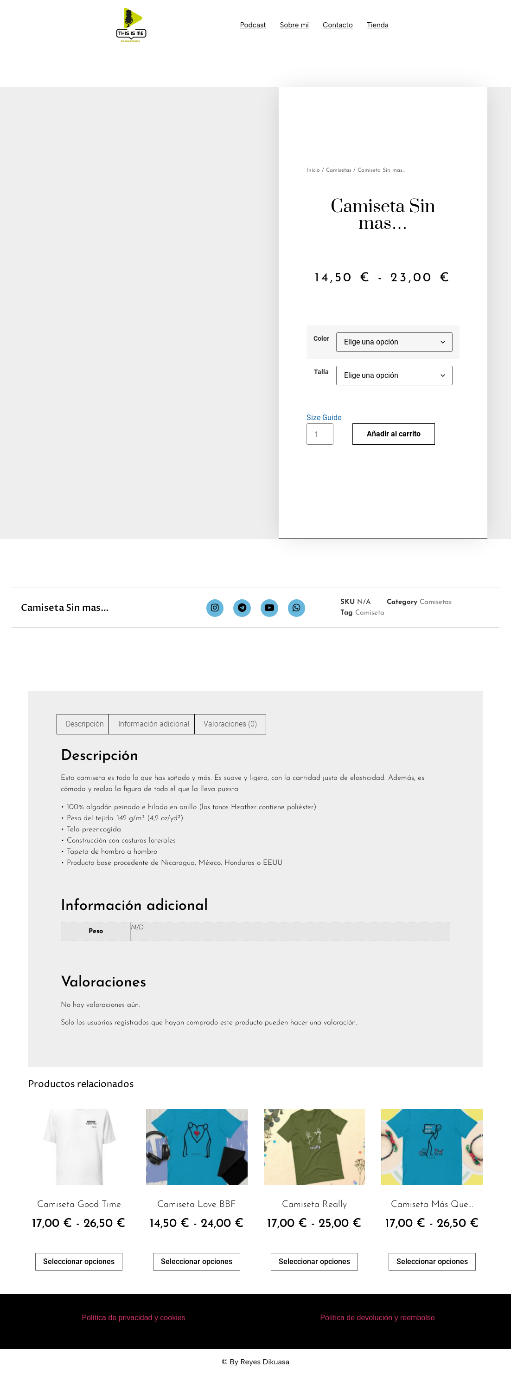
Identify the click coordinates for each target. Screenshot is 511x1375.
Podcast (253, 25)
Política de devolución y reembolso (377, 1318)
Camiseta (369, 613)
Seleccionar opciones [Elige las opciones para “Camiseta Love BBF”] (196, 1261)
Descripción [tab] (85, 724)
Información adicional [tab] (154, 724)
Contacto (338, 25)
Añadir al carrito (394, 433)
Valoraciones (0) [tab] (230, 724)
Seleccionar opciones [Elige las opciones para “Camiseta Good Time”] (79, 1261)
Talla (321, 372)
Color (321, 339)
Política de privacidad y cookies (133, 1318)
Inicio (313, 170)
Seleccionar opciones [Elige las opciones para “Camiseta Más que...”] (432, 1261)
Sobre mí (294, 25)
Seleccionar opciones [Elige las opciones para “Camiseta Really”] (314, 1261)
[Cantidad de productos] (320, 434)
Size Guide (324, 417)
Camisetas (338, 170)
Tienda (378, 25)
